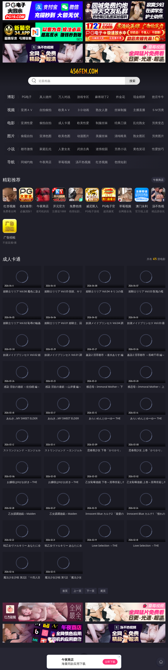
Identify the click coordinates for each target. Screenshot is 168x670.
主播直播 (139, 110)
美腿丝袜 (102, 136)
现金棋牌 (139, 97)
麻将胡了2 (102, 97)
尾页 (103, 591)
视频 (11, 109)
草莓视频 (64, 162)
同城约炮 (27, 162)
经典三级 (120, 123)
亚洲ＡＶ (27, 110)
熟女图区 (139, 136)
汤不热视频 (83, 162)
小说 (11, 148)
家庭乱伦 (45, 149)
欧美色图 (64, 136)
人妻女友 (64, 149)
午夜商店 (45, 162)
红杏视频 (102, 162)
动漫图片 (83, 136)
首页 (65, 591)
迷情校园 (102, 149)
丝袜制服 (120, 110)
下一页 (90, 591)
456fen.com (84, 71)
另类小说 (120, 149)
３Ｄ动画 (83, 110)
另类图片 (158, 136)
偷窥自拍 (27, 136)
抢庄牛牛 (158, 97)
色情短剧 (120, 162)
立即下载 (110, 661)
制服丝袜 (102, 123)
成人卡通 (64, 123)
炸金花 (120, 97)
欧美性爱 (83, 123)
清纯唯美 (120, 136)
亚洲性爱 (27, 123)
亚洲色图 (45, 136)
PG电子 (27, 97)
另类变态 (158, 123)
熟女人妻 (102, 110)
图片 (11, 135)
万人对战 (64, 97)
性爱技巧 (158, 149)
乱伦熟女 (139, 123)
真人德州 (45, 97)
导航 (11, 161)
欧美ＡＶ (64, 110)
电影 (11, 122)
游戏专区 (83, 97)
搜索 (132, 81)
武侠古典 (83, 149)
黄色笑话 (139, 149)
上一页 (77, 591)
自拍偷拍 (45, 110)
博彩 (11, 96)
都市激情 (27, 149)
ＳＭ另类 (158, 110)
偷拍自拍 (45, 123)
